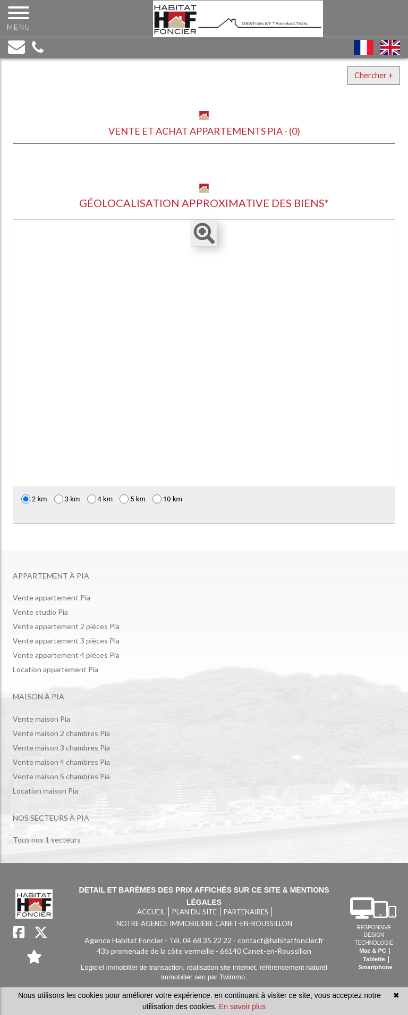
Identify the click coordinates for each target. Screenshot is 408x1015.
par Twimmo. (227, 977)
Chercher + (373, 75)
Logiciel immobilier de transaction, (133, 967)
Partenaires (246, 911)
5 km (133, 499)
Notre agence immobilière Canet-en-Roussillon (204, 923)
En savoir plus (242, 1006)
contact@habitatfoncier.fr (280, 940)
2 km (34, 499)
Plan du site (194, 911)
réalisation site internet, (222, 967)
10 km (167, 499)
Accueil (151, 911)
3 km (67, 499)
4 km (100, 499)
